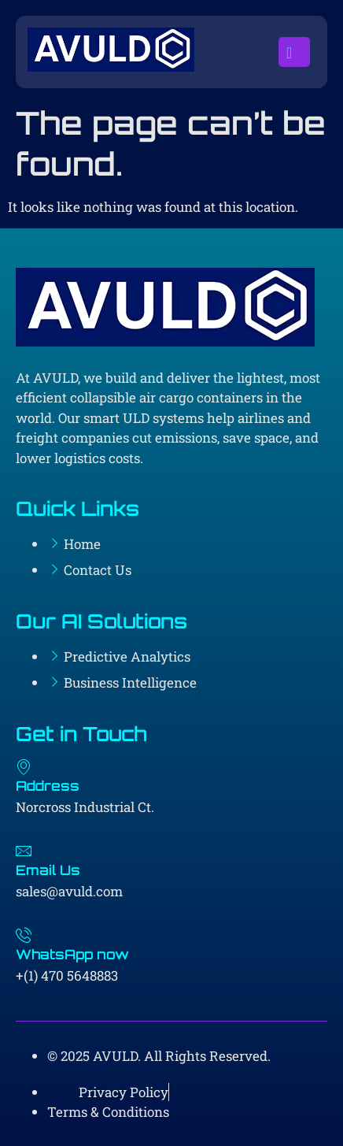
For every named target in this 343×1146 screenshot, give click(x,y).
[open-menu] (294, 52)
